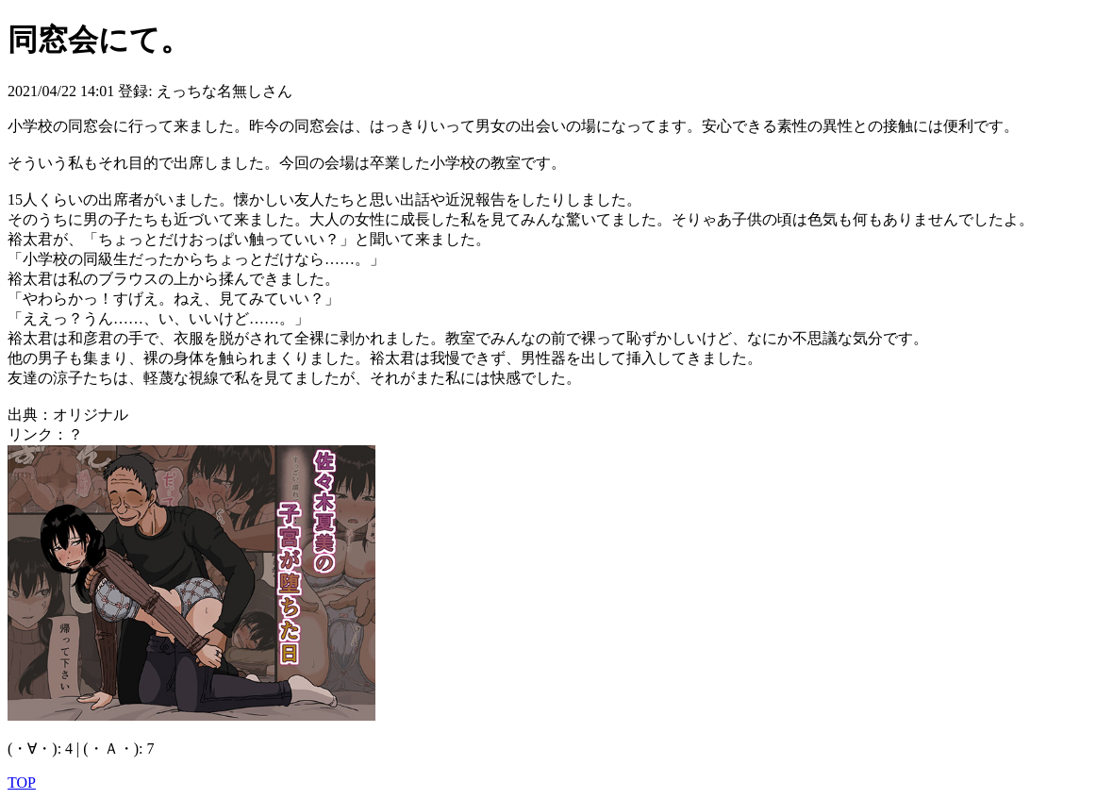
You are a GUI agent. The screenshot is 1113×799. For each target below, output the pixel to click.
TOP (22, 782)
